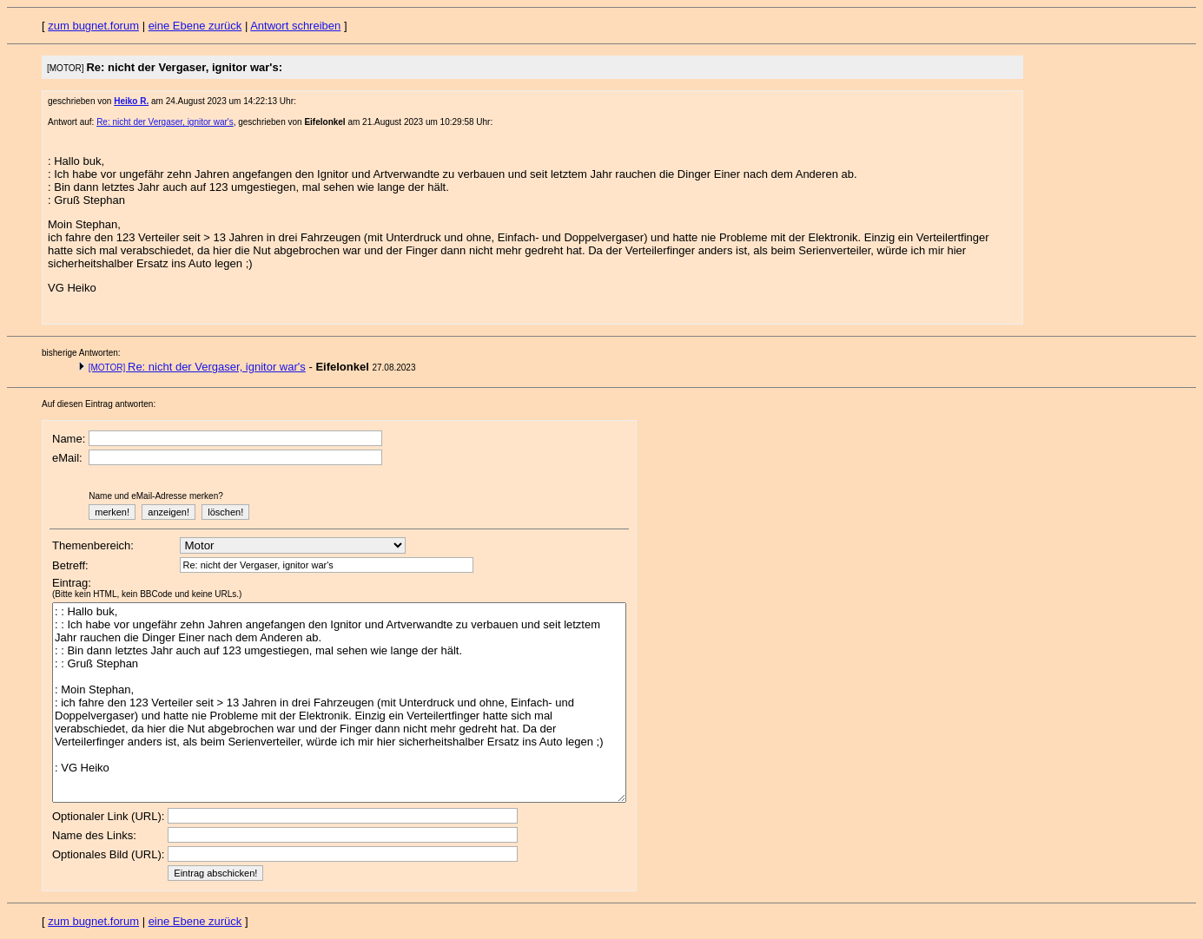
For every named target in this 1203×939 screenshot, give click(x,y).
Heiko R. (131, 101)
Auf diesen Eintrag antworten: (98, 404)
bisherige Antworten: (81, 353)
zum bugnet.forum (93, 25)
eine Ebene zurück (195, 25)
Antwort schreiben (295, 25)
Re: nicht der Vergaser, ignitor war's (165, 122)
